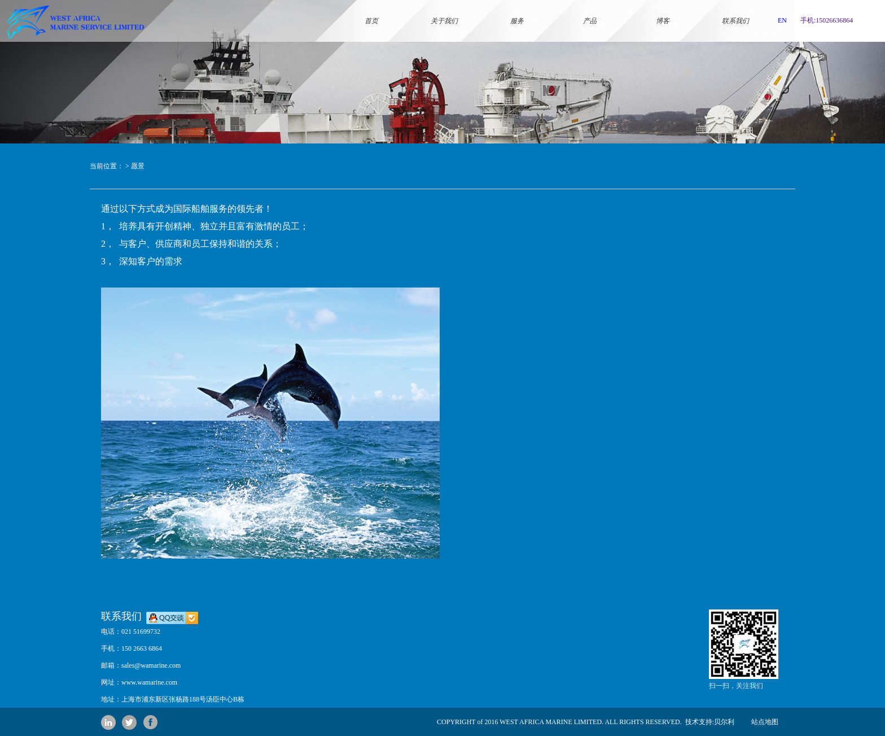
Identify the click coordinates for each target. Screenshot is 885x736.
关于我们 (444, 7)
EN (782, 20)
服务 (517, 7)
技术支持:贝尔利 (708, 722)
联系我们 (735, 7)
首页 (371, 7)
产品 (589, 7)
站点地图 (764, 722)
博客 (662, 7)
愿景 (137, 166)
